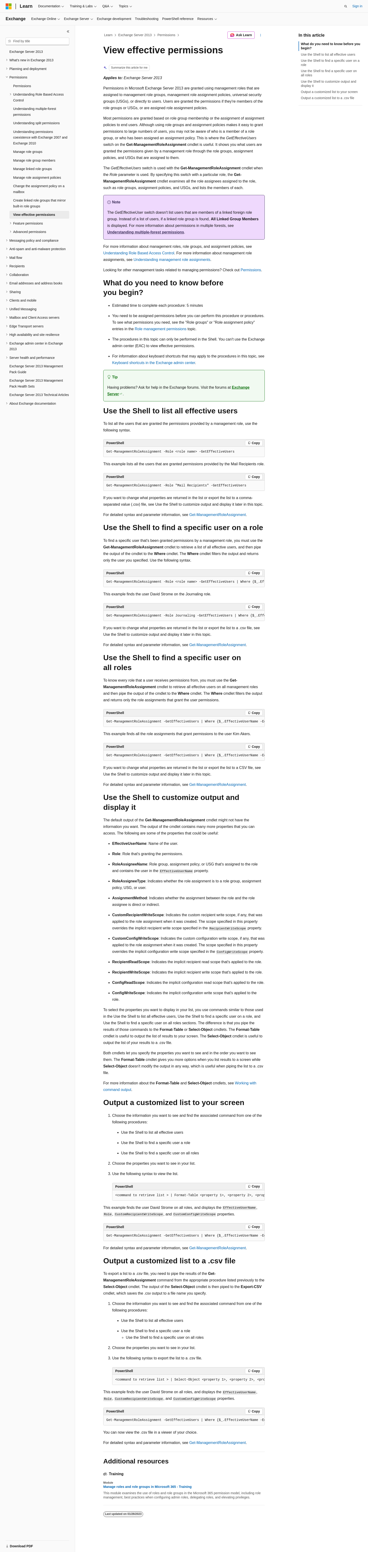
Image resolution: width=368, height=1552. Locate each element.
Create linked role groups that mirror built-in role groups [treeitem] (39, 203)
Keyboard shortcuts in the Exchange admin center (153, 363)
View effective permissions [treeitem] (34, 215)
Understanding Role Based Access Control (138, 253)
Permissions (166, 35)
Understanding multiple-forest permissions (145, 232)
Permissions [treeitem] (22, 86)
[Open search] (345, 6)
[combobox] (37, 41)
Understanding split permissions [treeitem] (36, 123)
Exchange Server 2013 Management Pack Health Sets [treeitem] (36, 383)
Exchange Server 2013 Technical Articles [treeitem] (39, 395)
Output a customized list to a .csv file (327, 98)
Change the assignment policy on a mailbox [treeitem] (39, 189)
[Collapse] (68, 31)
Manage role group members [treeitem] (34, 160)
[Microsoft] (9, 6)
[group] (184, 582)
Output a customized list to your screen (329, 92)
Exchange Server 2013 (135, 35)
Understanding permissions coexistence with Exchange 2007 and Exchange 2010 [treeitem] (40, 137)
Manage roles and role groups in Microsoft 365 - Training (147, 1487)
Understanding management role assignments (172, 260)
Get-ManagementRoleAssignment (217, 515)
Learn (108, 35)
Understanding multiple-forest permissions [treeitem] (34, 111)
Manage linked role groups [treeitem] (32, 169)
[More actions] (261, 35)
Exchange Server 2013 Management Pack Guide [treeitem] (36, 369)
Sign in (357, 6)
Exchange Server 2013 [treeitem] (26, 52)
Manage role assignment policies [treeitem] (37, 177)
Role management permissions (161, 329)
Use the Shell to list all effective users (328, 54)
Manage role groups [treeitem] (27, 152)
